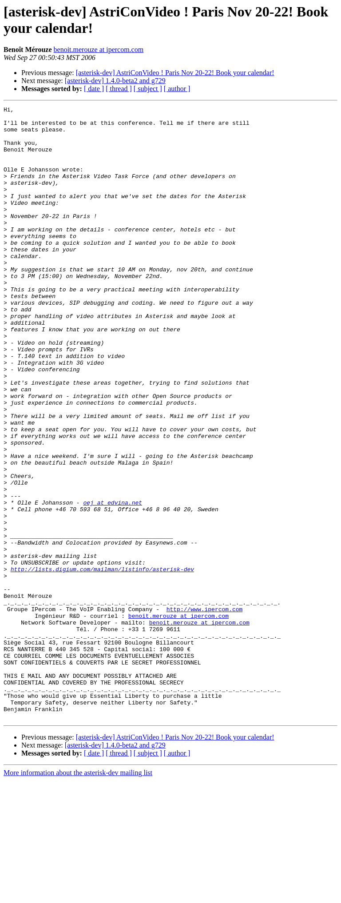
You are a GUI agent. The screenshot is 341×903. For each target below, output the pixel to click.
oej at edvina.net (112, 582)
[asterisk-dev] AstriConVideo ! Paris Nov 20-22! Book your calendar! (175, 72)
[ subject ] (148, 88)
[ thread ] (119, 88)
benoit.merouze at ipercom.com (99, 49)
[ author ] (177, 88)
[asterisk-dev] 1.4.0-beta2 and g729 (115, 80)
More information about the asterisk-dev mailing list (78, 895)
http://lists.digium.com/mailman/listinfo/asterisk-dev (102, 662)
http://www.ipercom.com (205, 710)
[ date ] (94, 88)
